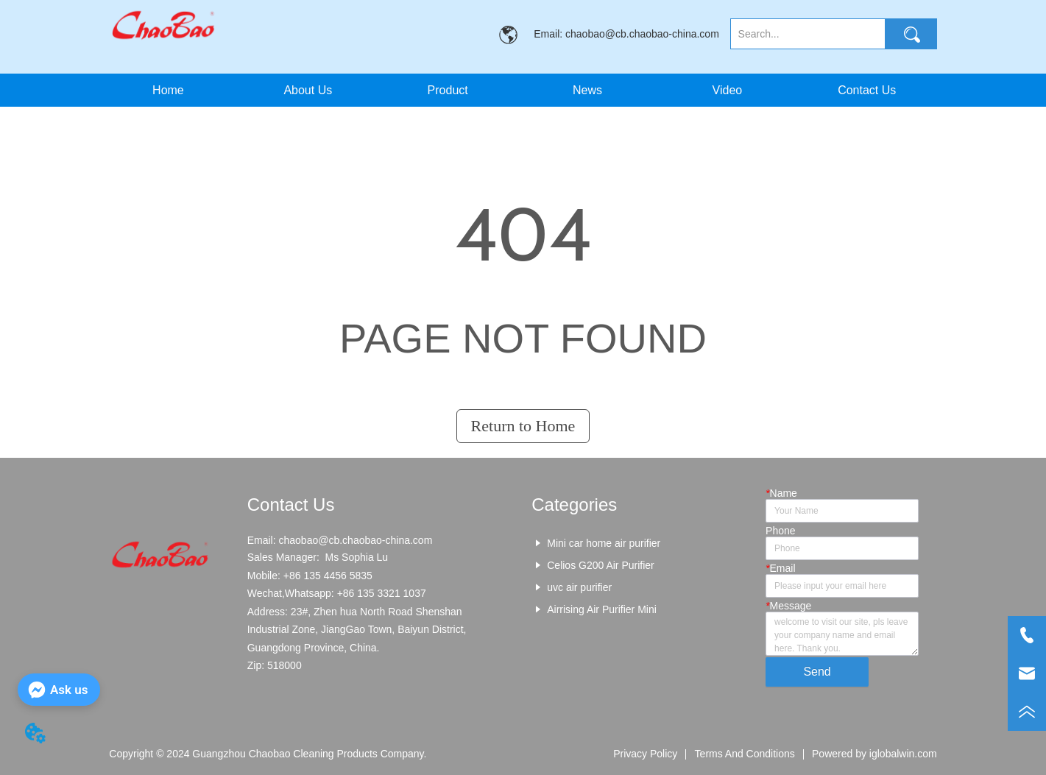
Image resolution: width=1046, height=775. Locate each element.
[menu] (517, 90)
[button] (448, 90)
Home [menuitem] (168, 90)
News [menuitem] (587, 90)
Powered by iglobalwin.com (874, 754)
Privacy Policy (645, 754)
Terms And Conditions (745, 754)
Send (816, 671)
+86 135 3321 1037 (381, 593)
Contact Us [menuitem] (867, 90)
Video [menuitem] (728, 90)
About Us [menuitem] (307, 90)
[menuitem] (447, 90)
